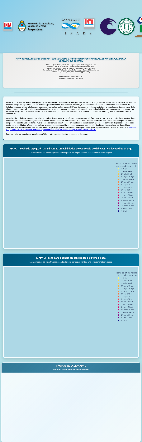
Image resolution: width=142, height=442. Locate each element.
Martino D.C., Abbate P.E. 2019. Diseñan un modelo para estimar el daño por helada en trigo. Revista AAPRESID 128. (70, 128)
